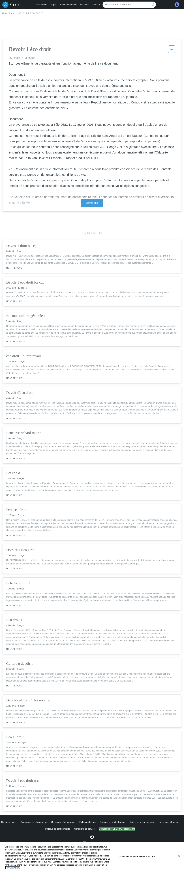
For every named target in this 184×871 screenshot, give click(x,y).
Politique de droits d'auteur (112, 822)
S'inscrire (96, 4)
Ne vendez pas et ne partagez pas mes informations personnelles (117, 829)
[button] (171, 50)
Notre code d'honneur (169, 822)
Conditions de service (71, 829)
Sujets (53, 4)
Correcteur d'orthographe (63, 822)
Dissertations (40, 4)
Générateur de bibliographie (33, 822)
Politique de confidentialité (44, 829)
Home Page (8, 13)
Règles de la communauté (142, 822)
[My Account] (177, 4)
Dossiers (84, 4)
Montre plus (92, 203)
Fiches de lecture (68, 4)
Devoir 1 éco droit (30, 13)
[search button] (153, 5)
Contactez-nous (8, 822)
